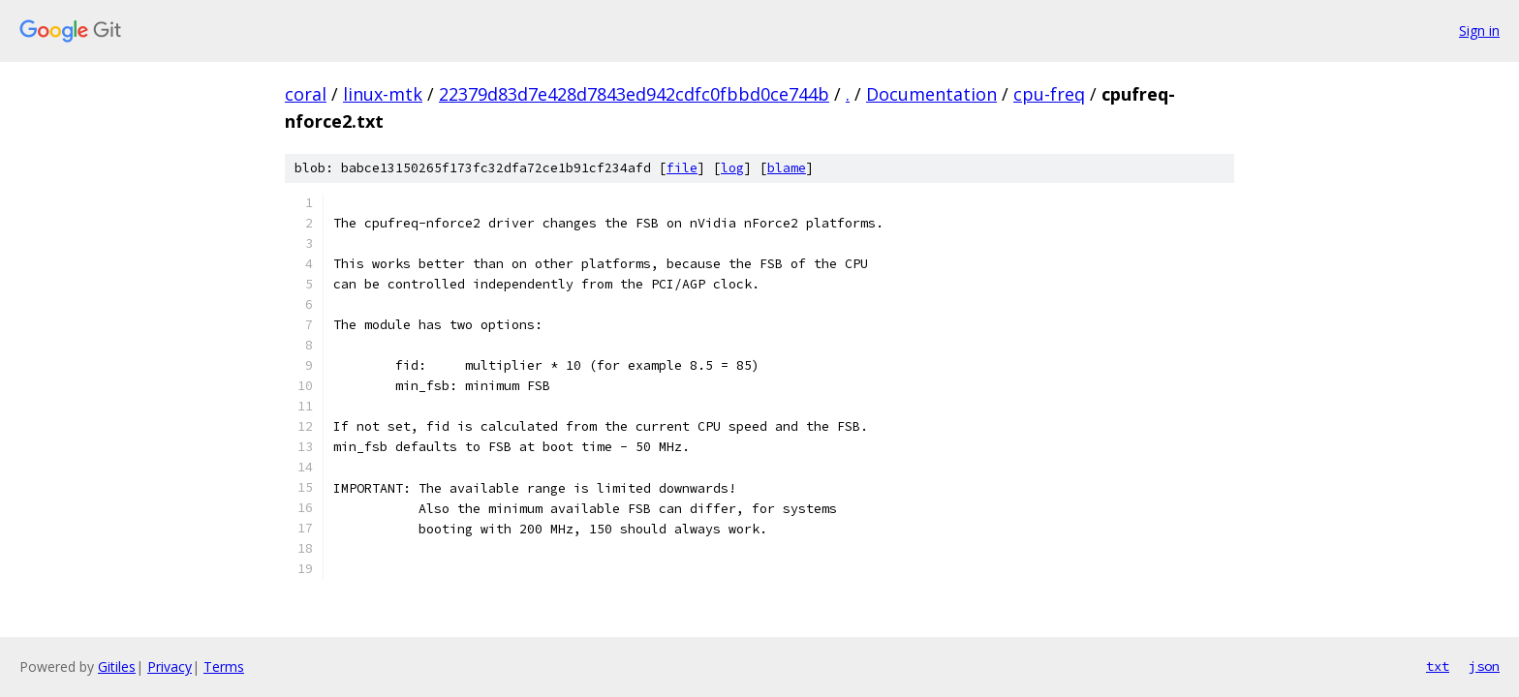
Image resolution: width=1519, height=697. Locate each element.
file (682, 168)
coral (305, 94)
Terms (223, 666)
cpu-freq (1049, 94)
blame (786, 168)
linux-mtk (382, 94)
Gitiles (117, 666)
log (732, 168)
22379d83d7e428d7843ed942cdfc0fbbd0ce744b (634, 94)
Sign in (1479, 30)
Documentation (931, 94)
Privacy (169, 666)
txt (1437, 666)
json (1484, 666)
